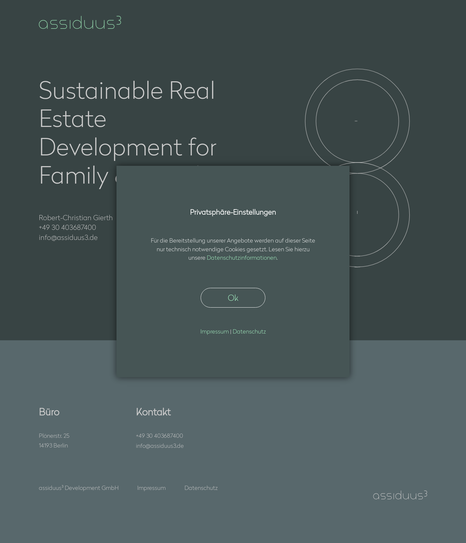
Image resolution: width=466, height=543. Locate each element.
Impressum (151, 487)
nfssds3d (160, 445)
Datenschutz (201, 487)
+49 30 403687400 (159, 435)
